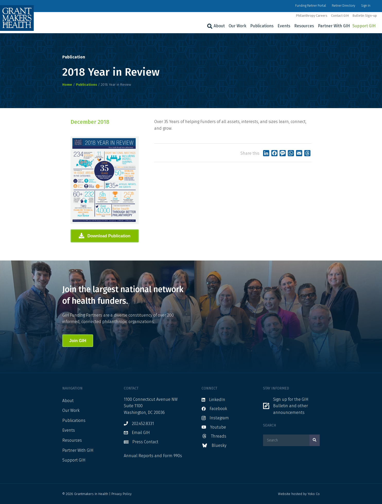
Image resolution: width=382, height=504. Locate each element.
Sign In (365, 5)
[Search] (209, 26)
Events (283, 25)
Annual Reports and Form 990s (153, 455)
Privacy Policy (121, 494)
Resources (304, 25)
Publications (262, 25)
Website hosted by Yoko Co (299, 494)
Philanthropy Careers (311, 16)
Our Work (237, 25)
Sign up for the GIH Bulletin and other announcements (290, 406)
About (219, 25)
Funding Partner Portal (310, 5)
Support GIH (364, 25)
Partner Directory (343, 5)
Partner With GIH (334, 25)
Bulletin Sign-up (364, 16)
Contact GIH (340, 16)
